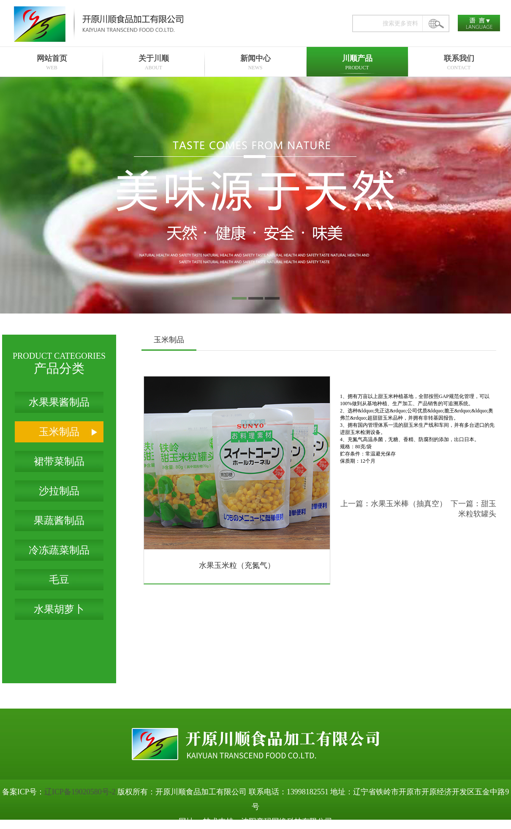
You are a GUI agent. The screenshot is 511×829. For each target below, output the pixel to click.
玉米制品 (59, 431)
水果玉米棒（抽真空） (409, 503)
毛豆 (59, 579)
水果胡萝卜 (59, 609)
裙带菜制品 (59, 461)
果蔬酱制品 (59, 520)
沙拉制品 (59, 490)
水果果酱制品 (59, 402)
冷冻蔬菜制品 (59, 550)
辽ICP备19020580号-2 (80, 792)
